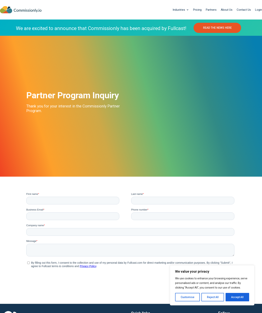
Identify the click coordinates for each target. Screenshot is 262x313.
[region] (212, 285)
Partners (211, 9)
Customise (187, 297)
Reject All (213, 297)
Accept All (237, 297)
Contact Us (244, 9)
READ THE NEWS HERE (217, 28)
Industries (179, 9)
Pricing (197, 9)
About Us (226, 9)
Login (258, 9)
